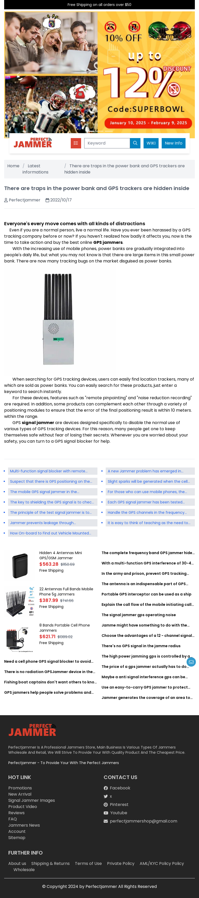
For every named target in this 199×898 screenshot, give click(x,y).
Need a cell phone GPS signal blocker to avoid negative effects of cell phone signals (47, 661)
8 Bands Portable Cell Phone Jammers (64, 628)
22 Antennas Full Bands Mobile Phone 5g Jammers (66, 591)
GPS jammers (108, 242)
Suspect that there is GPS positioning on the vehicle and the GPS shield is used (50, 482)
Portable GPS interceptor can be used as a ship (146, 594)
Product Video (22, 807)
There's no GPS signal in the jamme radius (141, 645)
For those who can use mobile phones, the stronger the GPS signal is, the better (146, 492)
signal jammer (38, 423)
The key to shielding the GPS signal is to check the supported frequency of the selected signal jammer (52, 503)
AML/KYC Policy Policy (162, 863)
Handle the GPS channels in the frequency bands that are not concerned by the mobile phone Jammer (148, 513)
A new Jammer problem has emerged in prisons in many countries (144, 472)
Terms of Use (88, 863)
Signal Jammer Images (31, 800)
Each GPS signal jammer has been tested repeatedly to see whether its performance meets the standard (147, 503)
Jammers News (24, 825)
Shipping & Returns (50, 863)
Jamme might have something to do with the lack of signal (144, 625)
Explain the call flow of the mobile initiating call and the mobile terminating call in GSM (146, 604)
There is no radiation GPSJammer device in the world (48, 671)
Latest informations (35, 169)
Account (17, 831)
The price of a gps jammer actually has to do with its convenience (144, 666)
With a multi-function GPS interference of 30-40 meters (148, 563)
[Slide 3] (109, 131)
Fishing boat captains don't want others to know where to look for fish (50, 682)
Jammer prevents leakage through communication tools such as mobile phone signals (50, 523)
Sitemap (16, 838)
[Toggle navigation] (76, 143)
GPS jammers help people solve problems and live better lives (47, 692)
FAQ (12, 819)
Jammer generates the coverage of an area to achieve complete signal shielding (146, 697)
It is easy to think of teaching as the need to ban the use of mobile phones (148, 523)
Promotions (20, 788)
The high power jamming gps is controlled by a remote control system (146, 656)
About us (17, 863)
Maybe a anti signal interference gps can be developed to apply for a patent (143, 677)
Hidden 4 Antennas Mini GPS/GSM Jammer (60, 555)
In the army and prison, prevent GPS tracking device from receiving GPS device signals (144, 573)
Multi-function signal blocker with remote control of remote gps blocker (47, 472)
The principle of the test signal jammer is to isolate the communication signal (49, 513)
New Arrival (19, 794)
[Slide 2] (99, 131)
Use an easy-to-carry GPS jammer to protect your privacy (145, 687)
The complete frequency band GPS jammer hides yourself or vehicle (148, 552)
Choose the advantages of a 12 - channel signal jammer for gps (147, 635)
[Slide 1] (90, 131)
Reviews (16, 813)
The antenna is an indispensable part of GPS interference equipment (144, 583)
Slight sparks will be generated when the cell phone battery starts (148, 482)
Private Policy (120, 863)
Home (13, 166)
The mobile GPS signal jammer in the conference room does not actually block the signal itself (51, 492)
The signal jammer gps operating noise (139, 614)
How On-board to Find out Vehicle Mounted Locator (53, 533)
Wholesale (24, 870)
